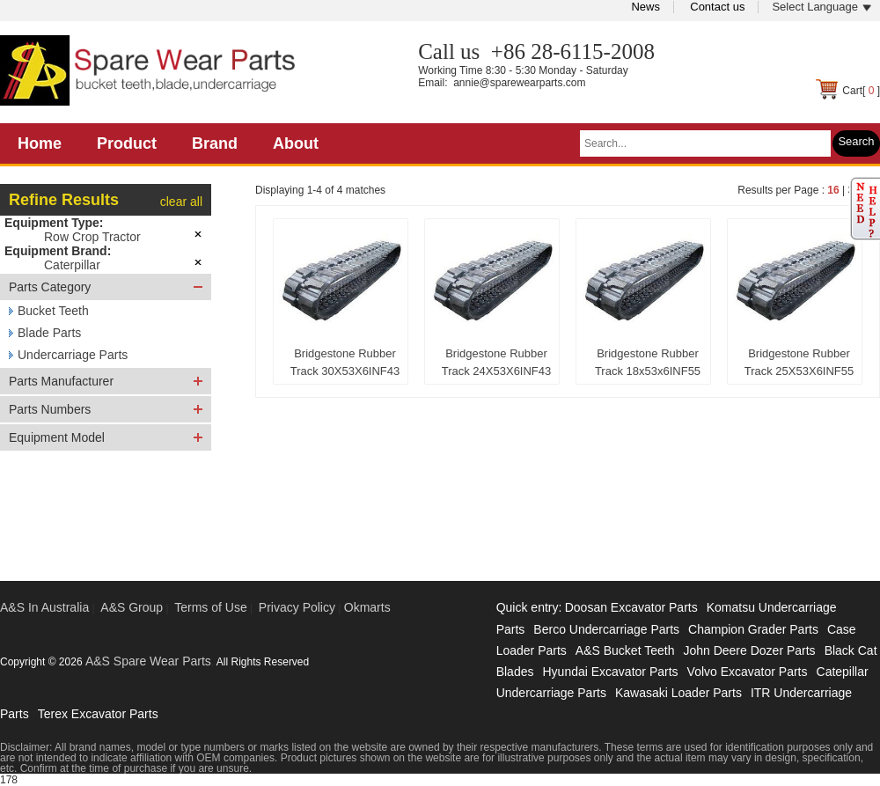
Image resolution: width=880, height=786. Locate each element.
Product (127, 143)
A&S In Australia (44, 607)
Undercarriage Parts (73, 355)
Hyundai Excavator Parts (610, 672)
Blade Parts (49, 333)
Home (40, 143)
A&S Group (131, 607)
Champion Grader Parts (753, 629)
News (645, 6)
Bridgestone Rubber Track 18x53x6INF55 (647, 362)
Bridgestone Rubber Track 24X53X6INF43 (497, 362)
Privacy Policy (297, 607)
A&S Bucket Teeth (625, 650)
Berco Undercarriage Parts (606, 629)
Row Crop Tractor (92, 237)
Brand (215, 143)
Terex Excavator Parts (98, 714)
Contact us (717, 6)
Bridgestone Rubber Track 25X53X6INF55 (799, 362)
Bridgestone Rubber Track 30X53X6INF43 (345, 362)
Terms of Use (210, 607)
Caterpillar (72, 265)
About (296, 143)
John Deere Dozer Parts (749, 650)
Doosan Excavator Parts (631, 607)
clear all (181, 202)
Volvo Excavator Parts (747, 672)
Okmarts (367, 607)
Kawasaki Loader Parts (678, 693)
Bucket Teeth (53, 311)
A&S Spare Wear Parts (148, 661)
